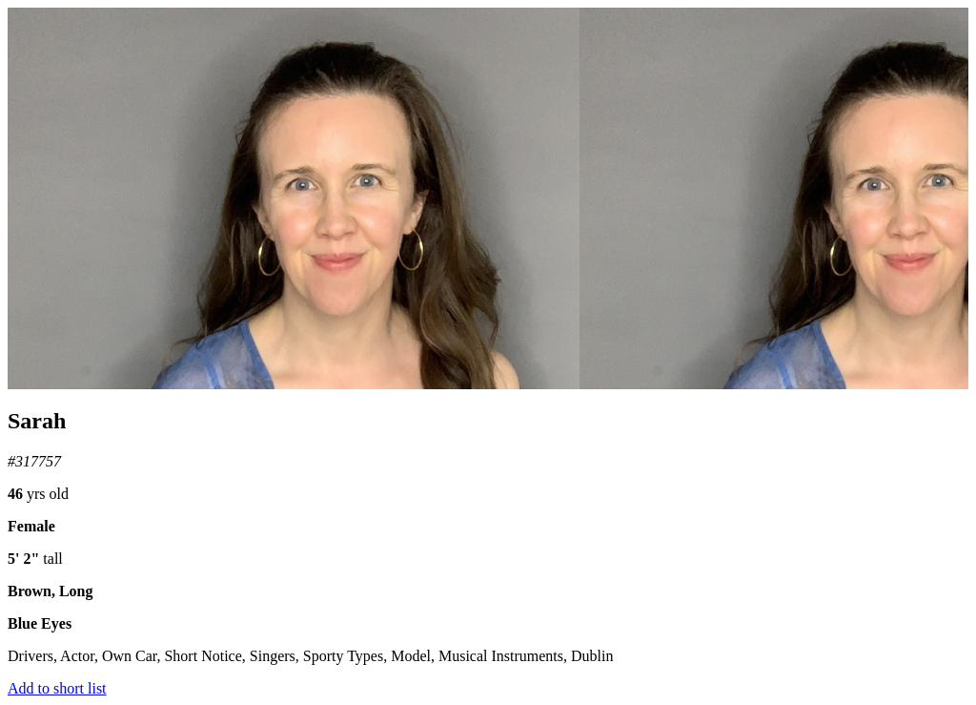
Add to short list (57, 688)
